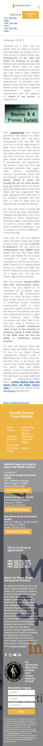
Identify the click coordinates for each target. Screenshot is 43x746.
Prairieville (27, 439)
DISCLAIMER (13, 733)
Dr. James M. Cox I (29, 737)
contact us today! (18, 646)
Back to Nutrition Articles (16, 402)
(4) (13, 276)
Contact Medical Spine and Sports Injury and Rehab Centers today (21, 385)
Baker (10, 427)
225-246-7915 (22, 563)
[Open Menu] (39, 7)
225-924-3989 (22, 561)
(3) (21, 293)
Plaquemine (27, 436)
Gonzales (11, 436)
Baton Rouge (28, 427)
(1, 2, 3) (7, 186)
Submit (21, 712)
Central (10, 430)
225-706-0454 (22, 566)
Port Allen (12, 439)
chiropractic (9, 390)
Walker (25, 442)
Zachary (26, 448)
